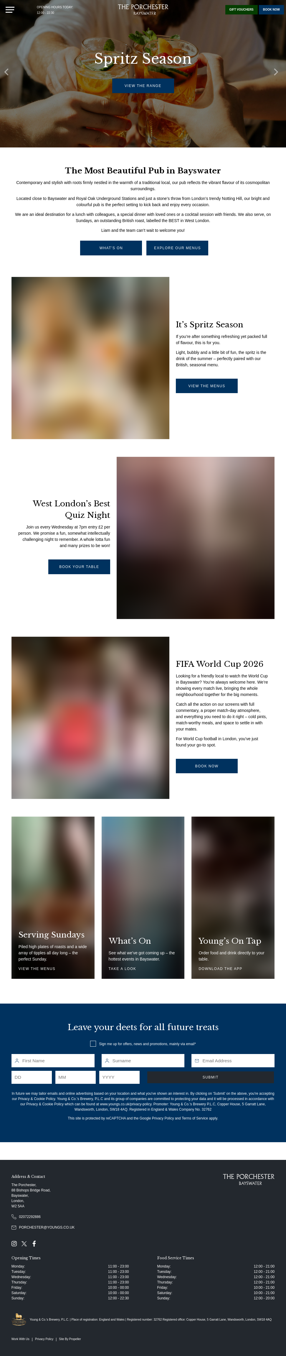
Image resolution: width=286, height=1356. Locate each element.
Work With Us (20, 1339)
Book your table (79, 567)
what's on (111, 248)
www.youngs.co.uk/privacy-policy (126, 1104)
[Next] (277, 74)
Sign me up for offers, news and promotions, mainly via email (146, 1044)
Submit (211, 1077)
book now (206, 766)
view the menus (206, 386)
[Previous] (9, 74)
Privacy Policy (163, 1118)
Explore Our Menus (177, 248)
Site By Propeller (70, 1339)
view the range (143, 86)
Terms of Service (195, 1118)
